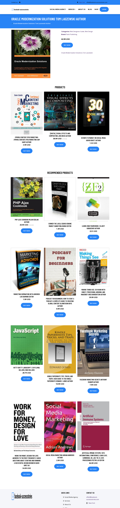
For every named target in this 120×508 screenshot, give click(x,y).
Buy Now (67, 45)
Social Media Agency (58, 9)
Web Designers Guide (77, 31)
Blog (90, 9)
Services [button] (71, 9)
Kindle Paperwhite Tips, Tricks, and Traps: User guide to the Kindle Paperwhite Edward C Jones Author (60, 378)
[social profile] (19, 2)
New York (82, 2)
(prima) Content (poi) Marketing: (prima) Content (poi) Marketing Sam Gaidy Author (27, 139)
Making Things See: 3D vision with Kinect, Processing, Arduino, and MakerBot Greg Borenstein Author (93, 292)
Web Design (89, 31)
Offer (104, 9)
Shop (96, 9)
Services (67, 501)
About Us (81, 9)
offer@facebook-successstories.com (96, 2)
